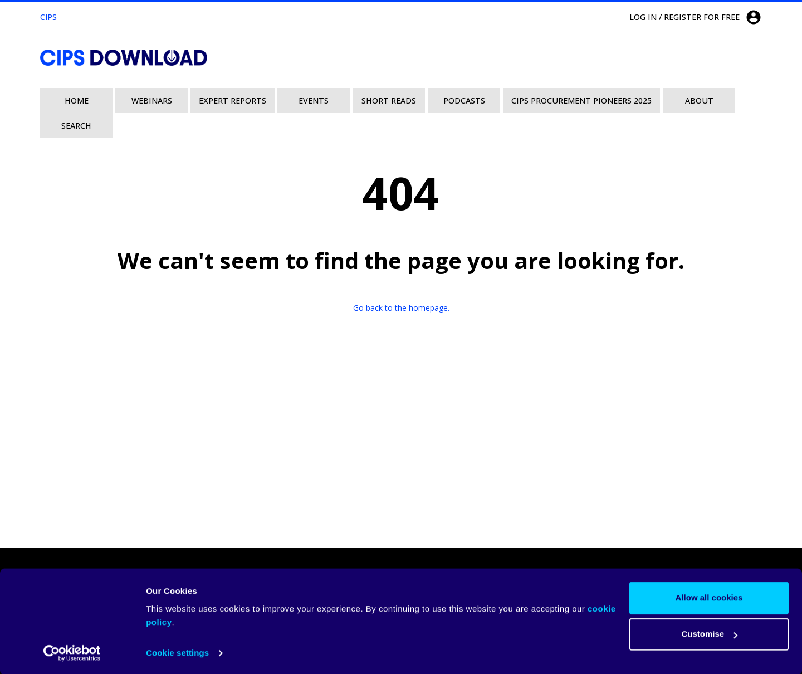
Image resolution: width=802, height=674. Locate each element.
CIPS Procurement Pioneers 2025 (581, 100)
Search (76, 125)
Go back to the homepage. (401, 307)
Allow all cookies (709, 597)
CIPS (48, 17)
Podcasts (464, 100)
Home (77, 100)
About (699, 100)
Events (314, 100)
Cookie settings (177, 652)
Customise (709, 633)
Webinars (151, 100)
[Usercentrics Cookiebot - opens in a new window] (72, 652)
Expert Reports (232, 100)
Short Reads (388, 100)
